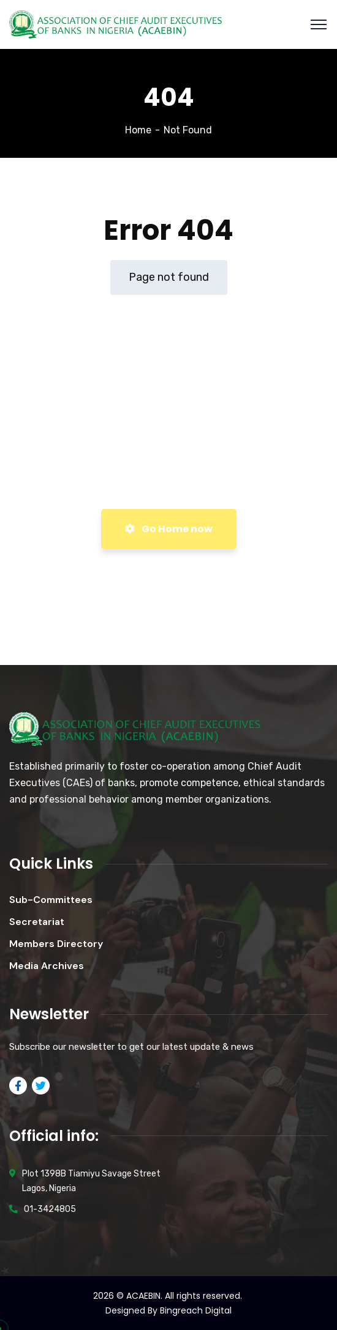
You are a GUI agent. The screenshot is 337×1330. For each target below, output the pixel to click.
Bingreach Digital (196, 1310)
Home (138, 130)
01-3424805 (50, 1209)
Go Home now (169, 529)
